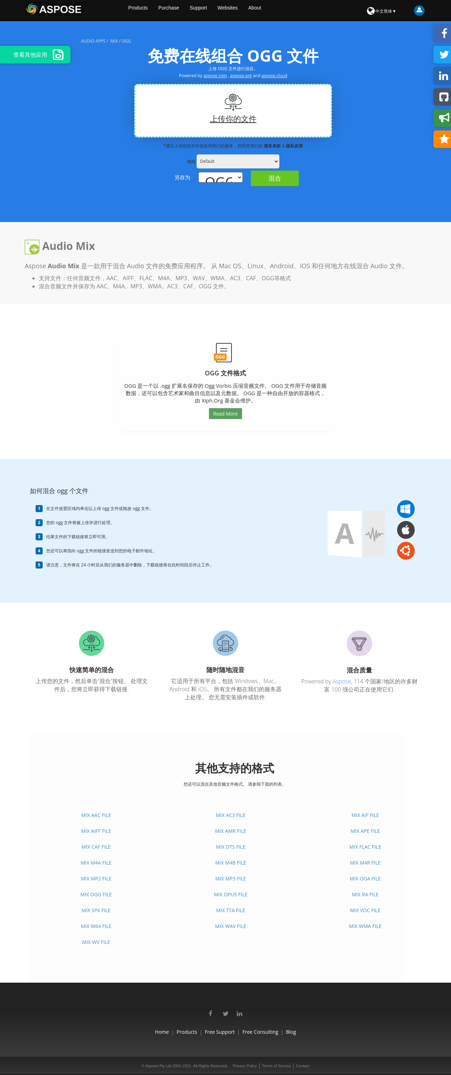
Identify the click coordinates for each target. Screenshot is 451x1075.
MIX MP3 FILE (230, 878)
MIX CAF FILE (96, 846)
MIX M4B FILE (230, 862)
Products (157, 10)
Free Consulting (273, 1031)
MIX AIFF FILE (96, 831)
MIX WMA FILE (365, 926)
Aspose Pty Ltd (159, 1066)
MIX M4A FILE (96, 862)
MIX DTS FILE (231, 846)
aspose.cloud (274, 76)
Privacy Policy (245, 1066)
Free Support (220, 1031)
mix (114, 41)
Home (136, 1031)
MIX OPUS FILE (230, 894)
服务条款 (273, 146)
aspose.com (215, 76)
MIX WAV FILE (230, 926)
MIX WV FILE (96, 942)
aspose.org (241, 76)
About (280, 10)
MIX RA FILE (365, 894)
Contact (302, 1066)
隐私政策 (294, 146)
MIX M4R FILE (365, 862)
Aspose (342, 681)
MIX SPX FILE (96, 910)
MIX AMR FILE (230, 831)
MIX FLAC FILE (365, 846)
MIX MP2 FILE (96, 878)
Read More (225, 413)
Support (220, 10)
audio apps (93, 41)
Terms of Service (276, 1066)
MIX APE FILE (365, 831)
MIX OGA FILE (365, 878)
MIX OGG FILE (96, 894)
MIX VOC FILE (365, 910)
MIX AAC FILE (96, 815)
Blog (316, 1031)
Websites (252, 10)
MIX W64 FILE (96, 926)
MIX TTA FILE (230, 910)
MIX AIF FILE (365, 815)
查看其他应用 (38, 54)
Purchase (189, 10)
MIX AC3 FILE (231, 815)
